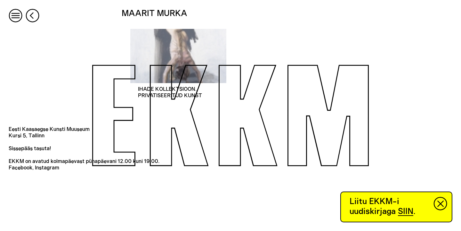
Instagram (47, 167)
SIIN (405, 211)
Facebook (20, 167)
